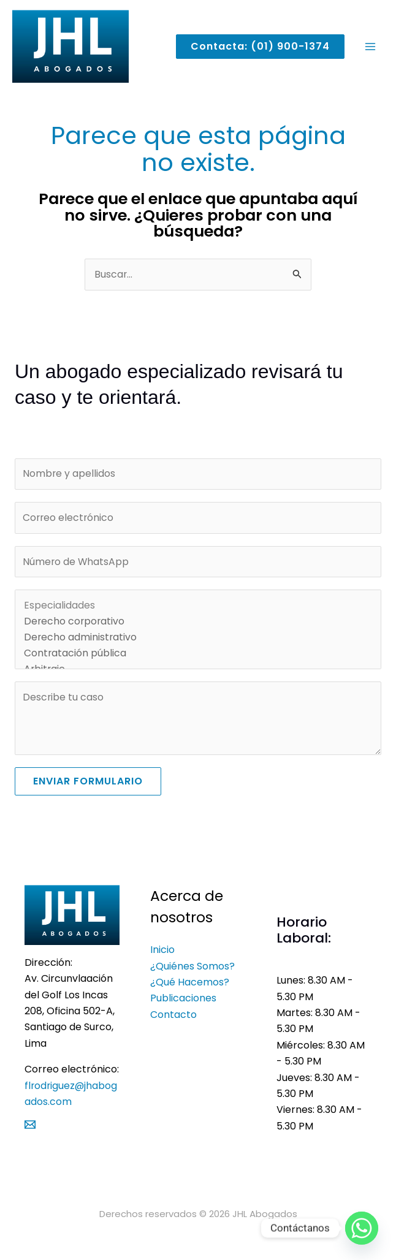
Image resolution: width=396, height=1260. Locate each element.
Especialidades (198, 612)
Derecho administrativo (198, 643)
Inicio (162, 956)
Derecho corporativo (198, 628)
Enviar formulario (88, 787)
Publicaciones (183, 1005)
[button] (255, 48)
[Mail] (30, 1130)
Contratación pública (198, 659)
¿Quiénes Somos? (192, 972)
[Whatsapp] (361, 1228)
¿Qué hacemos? (189, 988)
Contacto (173, 1021)
